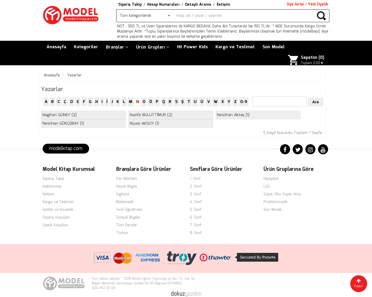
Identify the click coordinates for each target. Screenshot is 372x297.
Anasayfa (56, 47)
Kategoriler (86, 47)
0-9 (243, 102)
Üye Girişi (295, 4)
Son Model (273, 47)
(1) (233, 115)
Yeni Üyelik (318, 4)
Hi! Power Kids (192, 47)
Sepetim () (312, 57)
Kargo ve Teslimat (235, 47)
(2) (59, 115)
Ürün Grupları (152, 47)
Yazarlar (74, 75)
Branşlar (117, 47)
